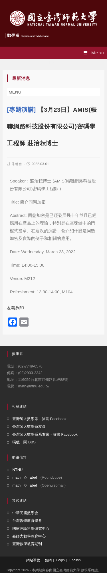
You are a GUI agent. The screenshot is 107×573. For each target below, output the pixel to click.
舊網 (48, 560)
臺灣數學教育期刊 (27, 544)
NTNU (17, 470)
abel (33, 477)
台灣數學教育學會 (27, 520)
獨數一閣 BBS (24, 442)
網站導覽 (33, 560)
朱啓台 (17, 164)
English (74, 560)
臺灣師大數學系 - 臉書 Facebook (39, 419)
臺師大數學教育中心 (29, 536)
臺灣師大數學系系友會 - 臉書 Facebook (44, 434)
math (16, 477)
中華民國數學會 (25, 513)
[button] (15, 92)
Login (60, 560)
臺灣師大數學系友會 (29, 426)
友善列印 (15, 308)
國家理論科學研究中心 (30, 528)
